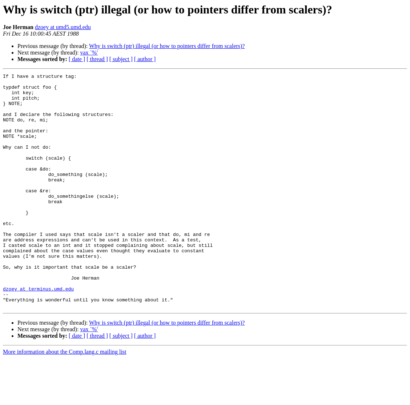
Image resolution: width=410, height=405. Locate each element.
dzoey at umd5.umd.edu (63, 27)
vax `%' (89, 52)
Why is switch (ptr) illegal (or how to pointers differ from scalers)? (167, 46)
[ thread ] (97, 59)
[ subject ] (121, 59)
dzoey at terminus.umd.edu (38, 332)
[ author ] (145, 59)
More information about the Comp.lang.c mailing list (64, 399)
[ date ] (77, 59)
